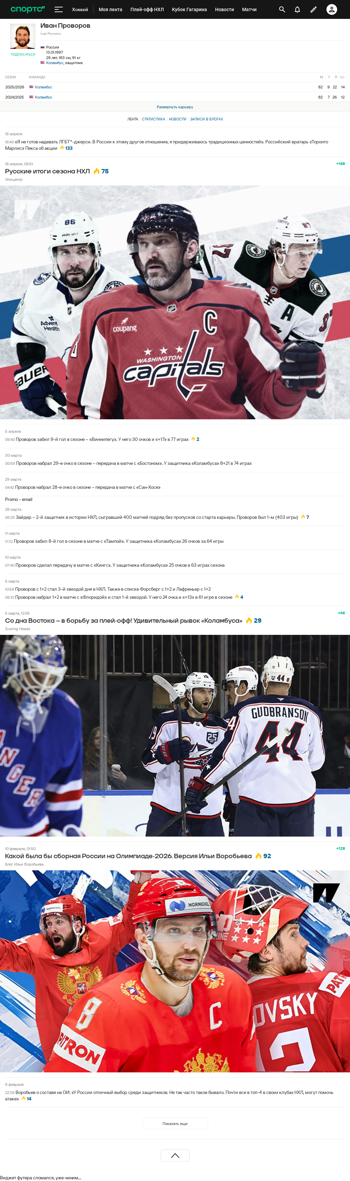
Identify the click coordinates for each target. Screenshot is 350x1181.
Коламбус (54, 62)
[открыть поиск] (282, 9)
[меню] (59, 9)
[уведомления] (297, 9)
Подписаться (23, 54)
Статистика (153, 119)
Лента (132, 119)
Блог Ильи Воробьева (24, 864)
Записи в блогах (206, 119)
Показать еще (175, 1123)
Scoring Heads (17, 628)
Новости (177, 119)
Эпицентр (14, 179)
